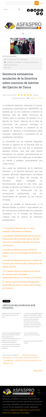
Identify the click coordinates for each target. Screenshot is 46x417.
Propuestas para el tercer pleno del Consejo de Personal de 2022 (11, 315)
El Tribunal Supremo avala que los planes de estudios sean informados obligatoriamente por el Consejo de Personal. (22, 274)
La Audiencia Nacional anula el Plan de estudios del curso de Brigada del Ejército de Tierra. (21, 253)
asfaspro (18, 62)
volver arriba (37, 370)
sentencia (10, 62)
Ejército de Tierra (10, 65)
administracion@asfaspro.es (20, 410)
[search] (13, 9)
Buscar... (2, 7)
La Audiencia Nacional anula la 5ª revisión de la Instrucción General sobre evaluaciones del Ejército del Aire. (22, 263)
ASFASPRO (24, 59)
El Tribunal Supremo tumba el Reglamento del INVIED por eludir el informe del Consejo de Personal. (21, 285)
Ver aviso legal (23, 413)
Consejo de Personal (30, 62)
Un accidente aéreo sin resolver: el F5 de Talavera (32, 334)
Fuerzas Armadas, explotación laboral (33, 342)
